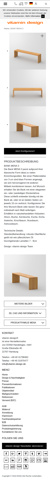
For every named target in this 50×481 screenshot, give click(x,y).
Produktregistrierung (11, 429)
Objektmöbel (8, 391)
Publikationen (8, 387)
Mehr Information (33, 16)
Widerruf (6, 409)
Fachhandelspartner (11, 419)
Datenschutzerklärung (12, 425)
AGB (4, 406)
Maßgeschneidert (10, 394)
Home (6, 28)
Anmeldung (7, 413)
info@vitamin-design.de (14, 364)
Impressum (7, 416)
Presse (5, 381)
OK (43, 16)
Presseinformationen (12, 384)
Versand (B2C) (9, 400)
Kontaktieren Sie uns (12, 432)
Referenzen (7, 397)
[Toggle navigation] (5, 3)
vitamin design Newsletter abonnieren (24, 446)
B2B (4, 422)
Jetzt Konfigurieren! (25, 151)
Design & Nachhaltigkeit (13, 378)
